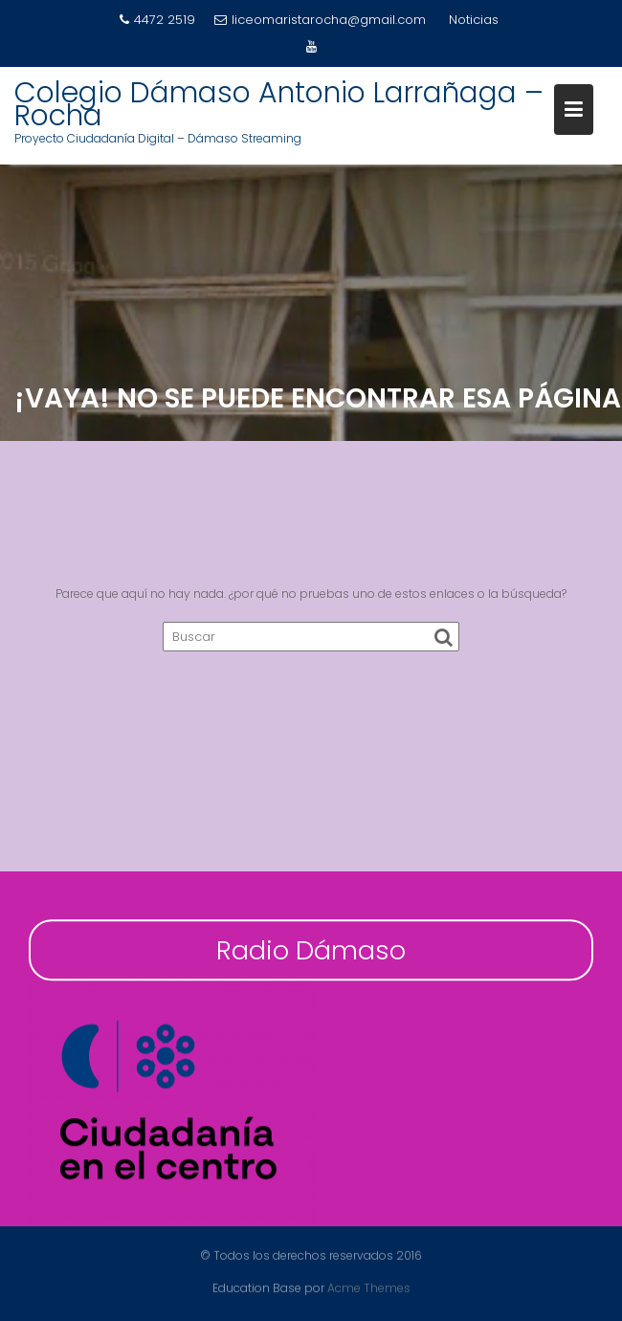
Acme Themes (369, 1287)
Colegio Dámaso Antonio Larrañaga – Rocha (279, 104)
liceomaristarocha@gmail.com (320, 20)
